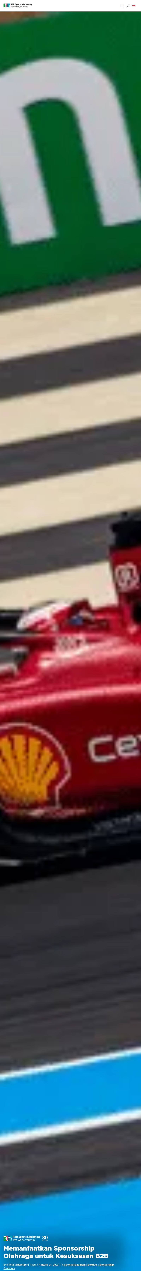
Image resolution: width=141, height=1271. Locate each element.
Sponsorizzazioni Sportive (80, 1264)
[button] (133, 6)
